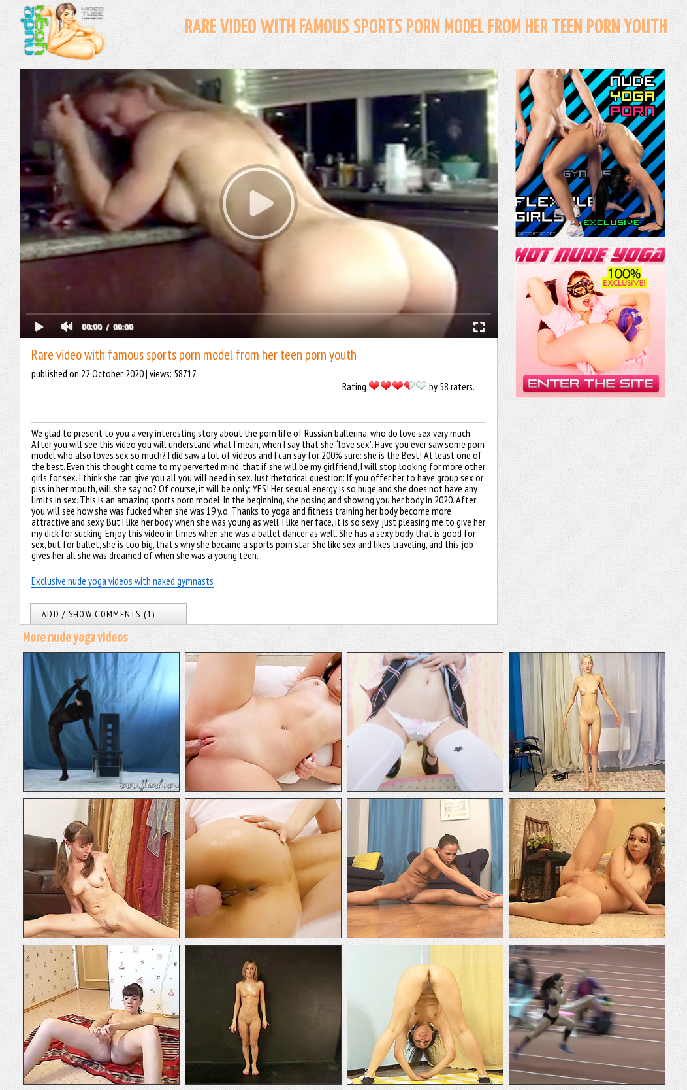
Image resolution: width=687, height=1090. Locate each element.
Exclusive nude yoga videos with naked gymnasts (122, 580)
